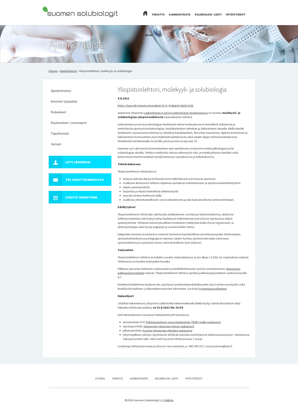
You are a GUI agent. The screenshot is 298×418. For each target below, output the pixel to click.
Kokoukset (58, 112)
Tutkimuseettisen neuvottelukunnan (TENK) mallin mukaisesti (183, 322)
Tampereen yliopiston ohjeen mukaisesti (169, 326)
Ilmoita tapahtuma (73, 197)
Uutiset (56, 144)
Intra (149, 35)
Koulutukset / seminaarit (69, 123)
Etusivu (53, 71)
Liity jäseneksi (69, 162)
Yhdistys (158, 14)
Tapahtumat (60, 133)
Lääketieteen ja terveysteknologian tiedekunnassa (176, 113)
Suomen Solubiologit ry (56, 20)
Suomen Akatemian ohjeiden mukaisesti (167, 330)
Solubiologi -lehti (208, 14)
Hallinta (168, 400)
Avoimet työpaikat (64, 101)
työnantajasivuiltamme (213, 289)
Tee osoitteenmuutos (76, 179)
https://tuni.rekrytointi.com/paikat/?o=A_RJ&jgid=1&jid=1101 (156, 105)
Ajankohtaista (179, 14)
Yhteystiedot (236, 14)
